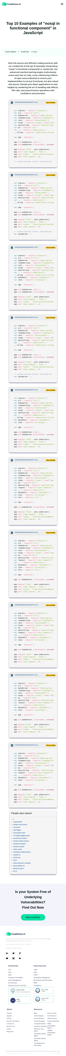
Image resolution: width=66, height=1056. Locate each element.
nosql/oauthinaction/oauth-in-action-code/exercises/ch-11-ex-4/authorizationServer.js (26, 390)
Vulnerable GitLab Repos (40, 1039)
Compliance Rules (40, 1024)
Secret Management (14, 980)
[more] (62, 4)
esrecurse (16, 857)
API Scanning (12, 983)
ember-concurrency (20, 824)
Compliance (37, 985)
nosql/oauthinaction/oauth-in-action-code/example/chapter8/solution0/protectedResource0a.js (27, 745)
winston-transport (19, 844)
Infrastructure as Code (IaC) (17, 985)
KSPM (35, 983)
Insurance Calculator (40, 1026)
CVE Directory (51, 1016)
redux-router (17, 849)
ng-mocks (16, 827)
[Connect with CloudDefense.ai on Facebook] (22, 953)
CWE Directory (52, 1018)
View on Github (50, 102)
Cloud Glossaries (39, 1021)
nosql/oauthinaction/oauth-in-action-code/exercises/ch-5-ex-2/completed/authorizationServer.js (26, 175)
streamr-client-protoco (21, 841)
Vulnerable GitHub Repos (40, 1035)
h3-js (15, 860)
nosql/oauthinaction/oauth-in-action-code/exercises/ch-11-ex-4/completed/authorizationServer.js (26, 247)
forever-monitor (18, 846)
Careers (9, 1013)
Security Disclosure (13, 1021)
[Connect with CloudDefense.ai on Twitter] (15, 953)
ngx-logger (17, 830)
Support (9, 1016)
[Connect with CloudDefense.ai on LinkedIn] (9, 953)
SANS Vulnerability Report (51, 1026)
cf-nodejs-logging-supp (21, 835)
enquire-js (16, 855)
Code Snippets (10, 52)
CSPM (35, 970)
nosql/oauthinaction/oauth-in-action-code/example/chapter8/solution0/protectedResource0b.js (26, 605)
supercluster (17, 822)
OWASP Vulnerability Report (51, 1033)
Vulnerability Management (42, 977)
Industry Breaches (53, 1021)
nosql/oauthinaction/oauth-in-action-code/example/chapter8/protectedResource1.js (26, 675)
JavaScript (25, 52)
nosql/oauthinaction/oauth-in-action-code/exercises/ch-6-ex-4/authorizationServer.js (26, 102)
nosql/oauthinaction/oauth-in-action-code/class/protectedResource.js (26, 532)
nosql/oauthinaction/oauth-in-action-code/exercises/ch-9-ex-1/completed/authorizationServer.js (26, 317)
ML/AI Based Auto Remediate (43, 980)
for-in (15, 871)
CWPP (35, 975)
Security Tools (51, 1013)
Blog (35, 1013)
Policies (9, 1018)
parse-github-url (19, 866)
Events (9, 1029)
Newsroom (10, 1031)
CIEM (35, 972)
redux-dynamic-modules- (22, 863)
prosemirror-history (20, 838)
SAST (10, 972)
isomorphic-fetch (19, 833)
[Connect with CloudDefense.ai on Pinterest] (15, 958)
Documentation (39, 1018)
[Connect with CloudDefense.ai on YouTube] (9, 958)
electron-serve (18, 868)
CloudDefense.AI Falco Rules (39, 1044)
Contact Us (10, 1024)
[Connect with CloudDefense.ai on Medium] (22, 958)
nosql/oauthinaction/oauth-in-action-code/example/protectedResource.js (26, 460)
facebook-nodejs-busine (22, 852)
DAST (10, 975)
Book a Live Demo (33, 917)
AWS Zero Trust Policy (39, 1030)
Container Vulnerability (15, 977)
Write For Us (11, 1026)
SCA (9, 970)
